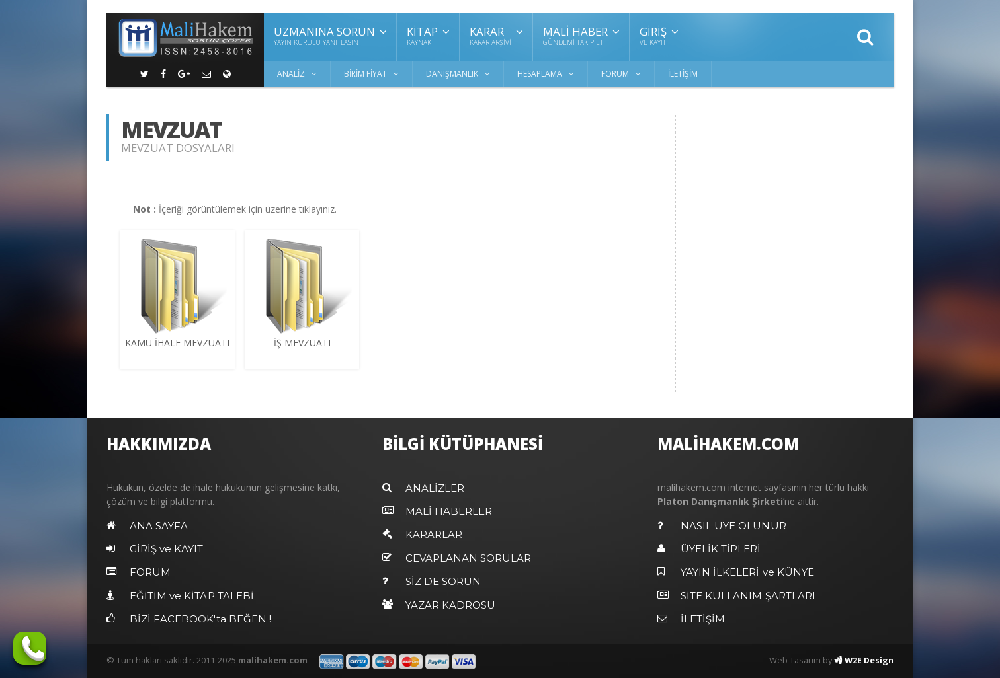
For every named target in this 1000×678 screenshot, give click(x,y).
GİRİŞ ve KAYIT (167, 549)
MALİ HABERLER (448, 511)
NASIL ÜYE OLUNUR (733, 525)
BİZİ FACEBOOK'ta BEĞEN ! (200, 618)
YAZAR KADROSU (450, 603)
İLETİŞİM (683, 73)
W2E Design (863, 659)
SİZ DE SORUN (443, 580)
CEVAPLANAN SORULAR (468, 557)
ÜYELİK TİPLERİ (721, 549)
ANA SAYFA (159, 525)
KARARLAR (433, 534)
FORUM (150, 572)
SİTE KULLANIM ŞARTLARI (748, 595)
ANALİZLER (434, 488)
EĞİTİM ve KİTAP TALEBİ (191, 595)
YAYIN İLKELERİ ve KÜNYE (747, 572)
